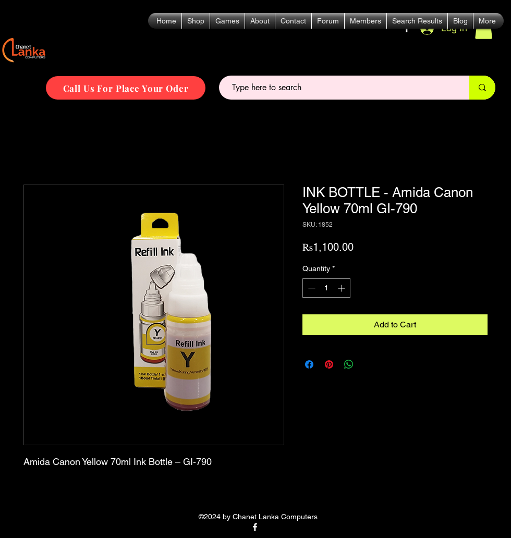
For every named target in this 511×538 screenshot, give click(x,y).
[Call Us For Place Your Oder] (125, 88)
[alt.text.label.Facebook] (255, 527)
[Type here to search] (339, 88)
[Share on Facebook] (309, 364)
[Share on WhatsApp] (349, 364)
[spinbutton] (326, 288)
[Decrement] (310, 288)
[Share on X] (368, 364)
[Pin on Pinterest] (329, 364)
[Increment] (342, 288)
